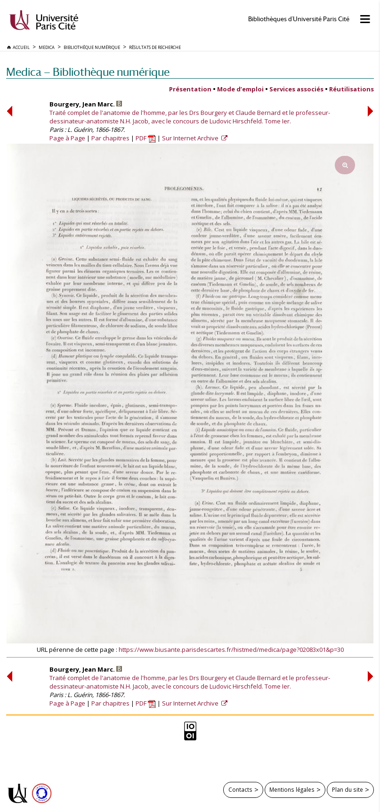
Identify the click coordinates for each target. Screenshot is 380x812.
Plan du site (347, 789)
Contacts (240, 789)
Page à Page (67, 138)
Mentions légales (292, 789)
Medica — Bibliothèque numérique (88, 71)
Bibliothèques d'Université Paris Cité (298, 19)
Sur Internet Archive (191, 138)
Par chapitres (110, 138)
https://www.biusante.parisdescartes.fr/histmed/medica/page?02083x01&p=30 (231, 649)
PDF (146, 138)
